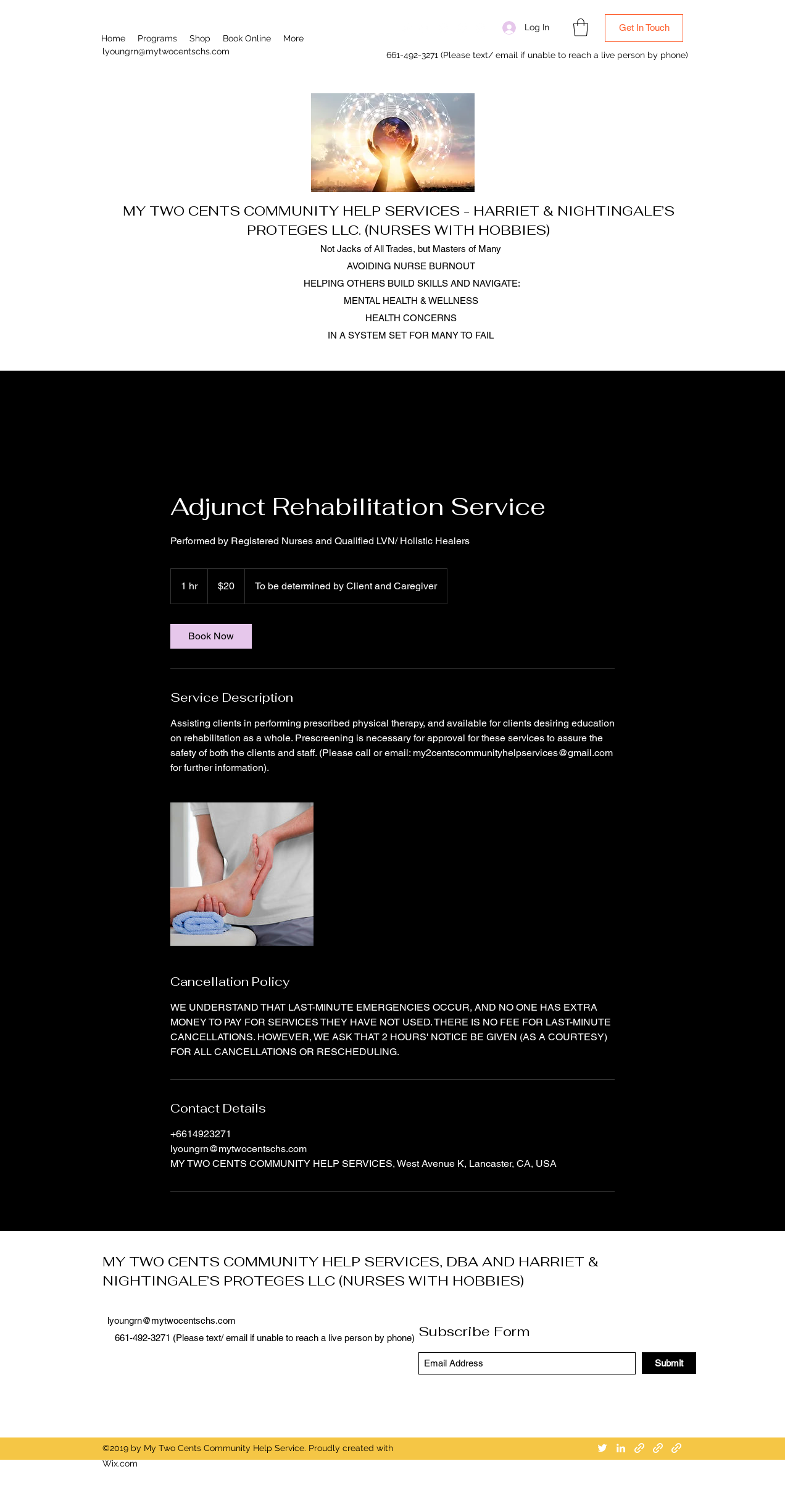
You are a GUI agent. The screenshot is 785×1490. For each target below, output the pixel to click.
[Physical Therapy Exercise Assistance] (242, 874)
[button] (580, 27)
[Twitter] (406, 28)
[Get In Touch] (644, 28)
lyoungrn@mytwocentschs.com (166, 51)
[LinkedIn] (424, 28)
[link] (211, 636)
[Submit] (669, 1363)
